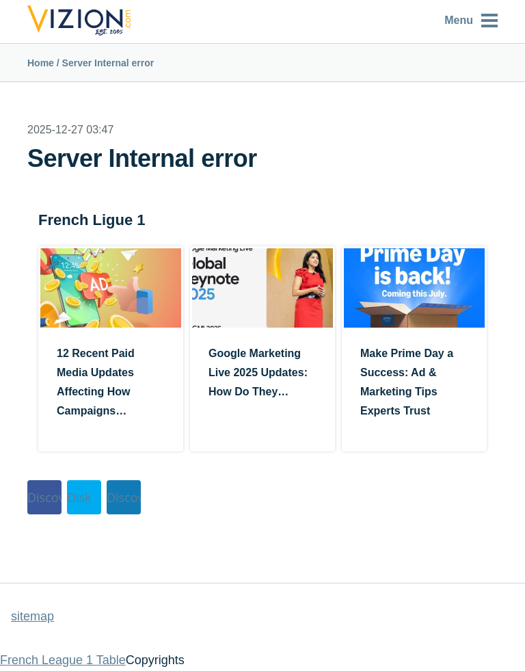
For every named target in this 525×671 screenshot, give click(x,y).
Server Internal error (108, 62)
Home (40, 62)
